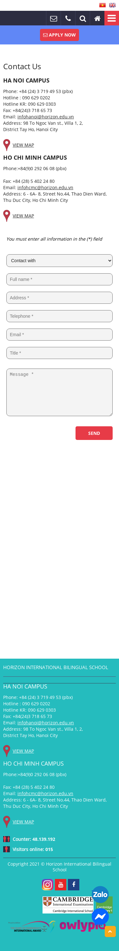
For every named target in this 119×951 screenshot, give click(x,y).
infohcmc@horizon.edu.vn (45, 187)
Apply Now (59, 35)
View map (23, 145)
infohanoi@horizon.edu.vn (45, 117)
